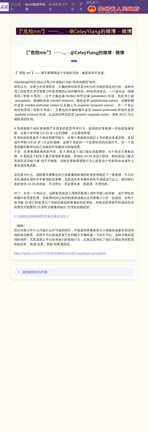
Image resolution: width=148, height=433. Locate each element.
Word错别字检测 (35, 7)
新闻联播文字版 (58, 7)
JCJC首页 (15, 7)
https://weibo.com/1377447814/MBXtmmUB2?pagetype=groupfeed (60, 253)
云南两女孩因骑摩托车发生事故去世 (41, 216)
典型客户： (113, 7)
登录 (80, 6)
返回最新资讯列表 (33, 272)
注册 (72, 6)
